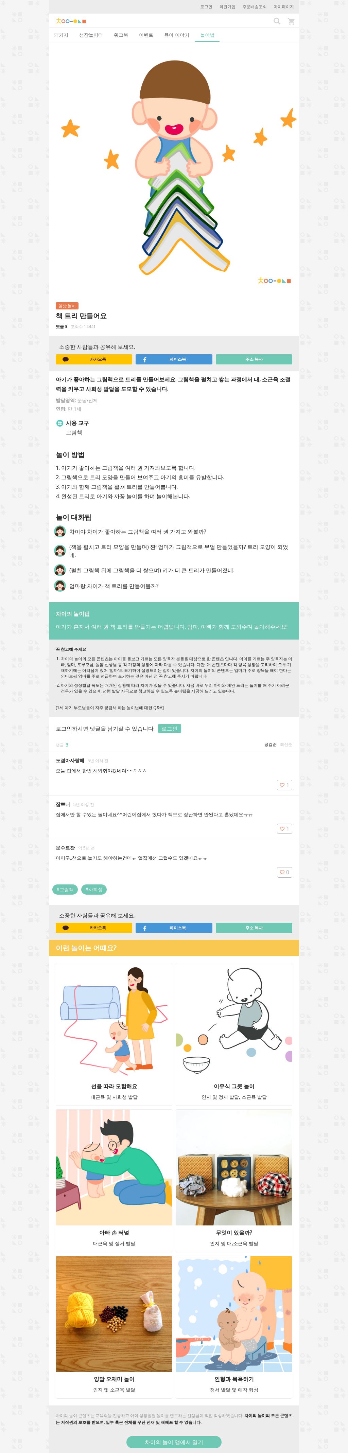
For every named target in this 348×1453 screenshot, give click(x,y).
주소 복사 (254, 359)
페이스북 (164, 359)
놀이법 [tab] (207, 35)
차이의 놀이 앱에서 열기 (174, 1442)
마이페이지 (284, 7)
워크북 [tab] (121, 35)
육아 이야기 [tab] (176, 35)
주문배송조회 (254, 7)
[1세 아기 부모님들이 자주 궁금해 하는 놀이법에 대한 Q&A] (110, 708)
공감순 (270, 744)
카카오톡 (84, 359)
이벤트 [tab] (146, 35)
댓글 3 (61, 326)
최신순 (286, 744)
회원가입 (227, 7)
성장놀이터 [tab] (91, 35)
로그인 (206, 7)
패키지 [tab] (61, 35)
